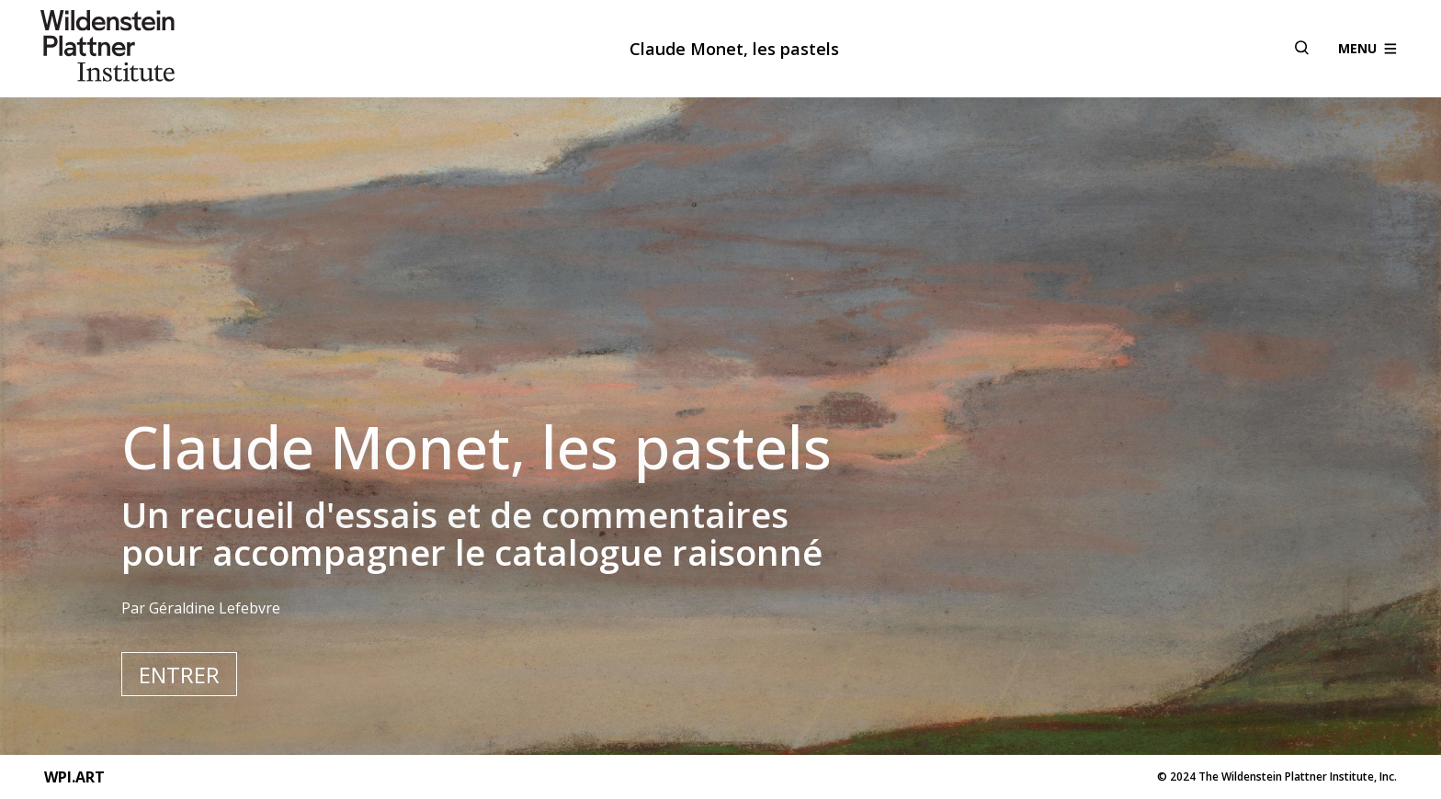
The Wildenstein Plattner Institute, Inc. (1297, 776)
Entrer (179, 674)
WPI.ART (74, 777)
